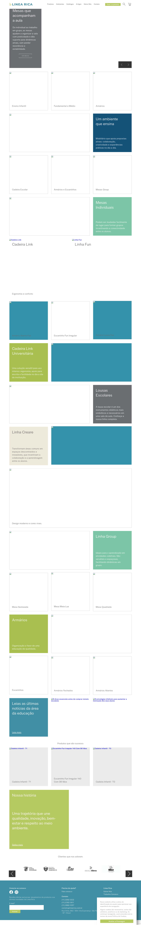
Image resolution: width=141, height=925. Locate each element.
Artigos (78, 4)
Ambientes (60, 4)
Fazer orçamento (113, 4)
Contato (97, 4)
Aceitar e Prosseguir (117, 921)
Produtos (50, 4)
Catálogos (70, 4)
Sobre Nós (87, 4)
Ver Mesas (25, 56)
